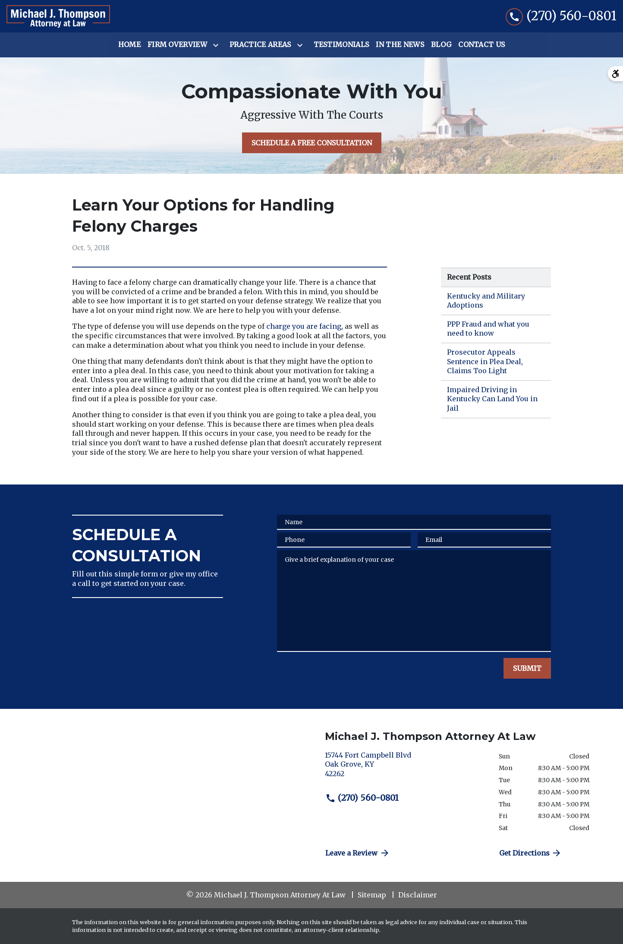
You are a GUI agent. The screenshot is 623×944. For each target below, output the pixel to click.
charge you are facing (303, 326)
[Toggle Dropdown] (217, 45)
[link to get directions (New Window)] (405, 768)
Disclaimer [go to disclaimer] (417, 895)
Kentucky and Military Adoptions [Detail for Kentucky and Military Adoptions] (486, 301)
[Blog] (441, 45)
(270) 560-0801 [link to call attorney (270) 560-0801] (362, 798)
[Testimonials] (341, 45)
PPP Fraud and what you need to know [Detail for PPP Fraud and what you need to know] (488, 329)
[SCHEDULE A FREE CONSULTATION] (311, 142)
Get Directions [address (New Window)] (530, 853)
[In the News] (400, 45)
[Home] (129, 45)
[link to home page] (58, 16)
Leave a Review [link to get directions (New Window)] (357, 853)
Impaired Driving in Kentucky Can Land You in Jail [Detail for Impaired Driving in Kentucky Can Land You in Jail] (492, 398)
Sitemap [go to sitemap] (372, 895)
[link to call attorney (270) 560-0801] (561, 16)
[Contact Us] (481, 45)
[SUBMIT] (527, 668)
